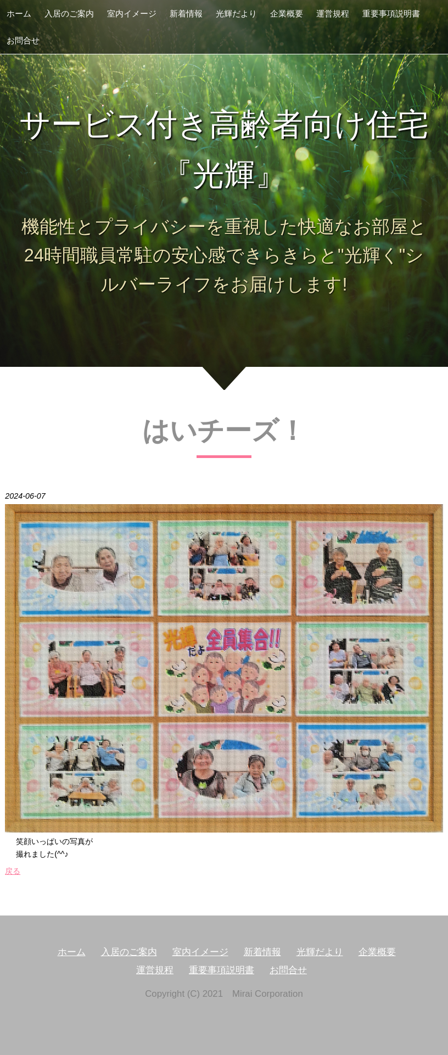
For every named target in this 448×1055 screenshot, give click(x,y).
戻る (12, 871)
